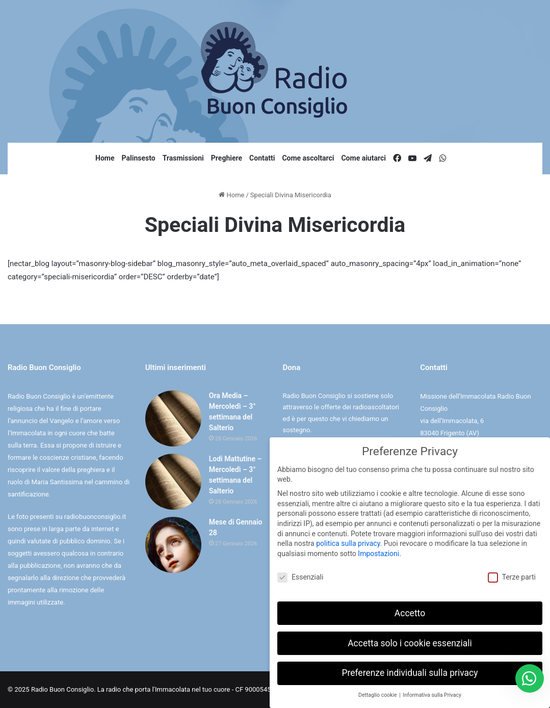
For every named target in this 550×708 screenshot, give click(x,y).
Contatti (262, 158)
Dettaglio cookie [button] (378, 694)
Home (104, 158)
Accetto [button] (410, 612)
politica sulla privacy (348, 543)
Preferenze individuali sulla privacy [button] (410, 672)
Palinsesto (138, 158)
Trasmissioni (183, 158)
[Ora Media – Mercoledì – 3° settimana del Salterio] (173, 418)
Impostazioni (378, 553)
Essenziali (300, 576)
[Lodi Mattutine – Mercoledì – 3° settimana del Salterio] (173, 482)
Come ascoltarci (308, 158)
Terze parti (512, 576)
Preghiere (226, 158)
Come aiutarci (363, 158)
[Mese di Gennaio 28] (173, 545)
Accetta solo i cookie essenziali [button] (410, 642)
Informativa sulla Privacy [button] (432, 694)
